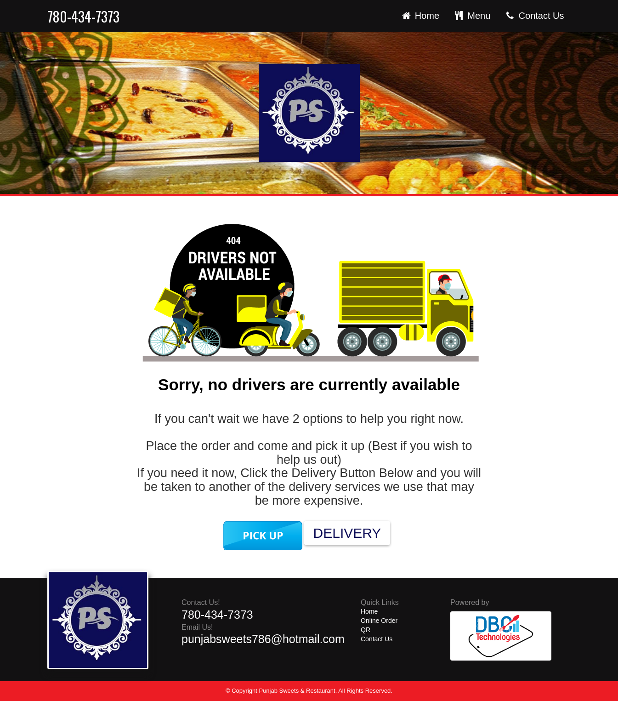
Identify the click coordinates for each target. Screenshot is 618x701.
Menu (471, 16)
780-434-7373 (83, 17)
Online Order (379, 620)
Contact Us (534, 16)
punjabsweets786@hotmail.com (263, 639)
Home (419, 16)
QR (365, 629)
